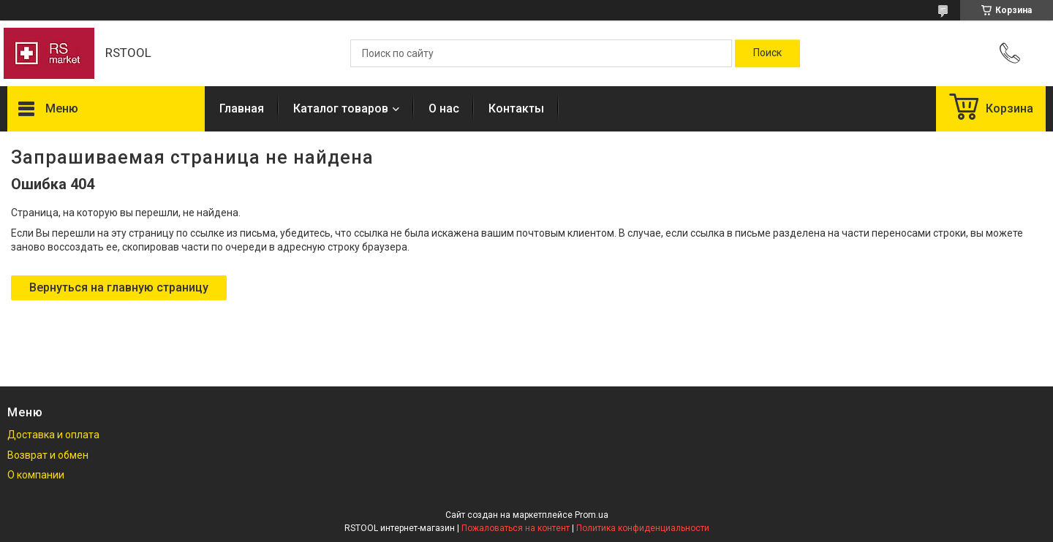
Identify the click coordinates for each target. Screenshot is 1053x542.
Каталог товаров (340, 108)
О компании (35, 475)
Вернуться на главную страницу (118, 287)
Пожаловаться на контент (515, 528)
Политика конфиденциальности (642, 528)
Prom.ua (591, 515)
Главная (241, 108)
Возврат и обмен (47, 455)
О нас (444, 108)
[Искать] (767, 53)
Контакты (516, 108)
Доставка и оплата (53, 434)
